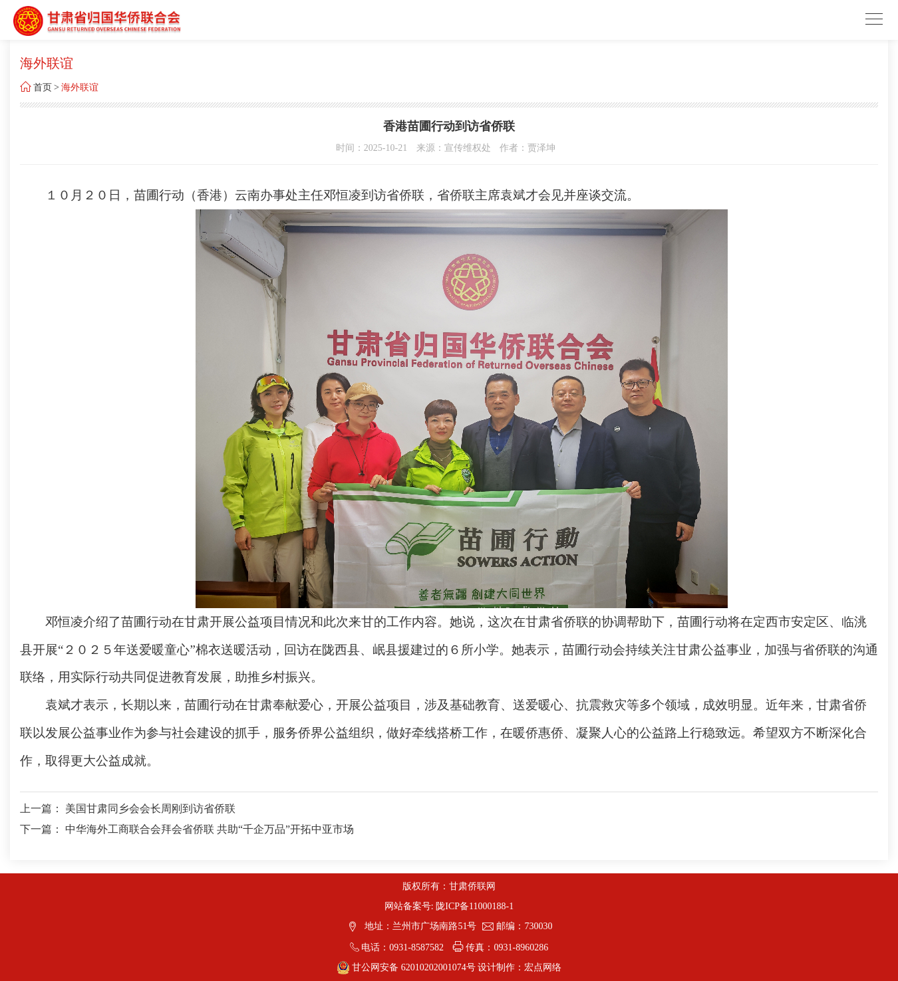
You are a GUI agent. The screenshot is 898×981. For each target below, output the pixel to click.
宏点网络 (542, 967)
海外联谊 (79, 87)
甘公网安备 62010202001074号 (407, 967)
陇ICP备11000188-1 (475, 906)
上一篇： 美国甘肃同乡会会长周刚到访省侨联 (127, 808)
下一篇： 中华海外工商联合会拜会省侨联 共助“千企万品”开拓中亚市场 (187, 829)
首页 (42, 87)
